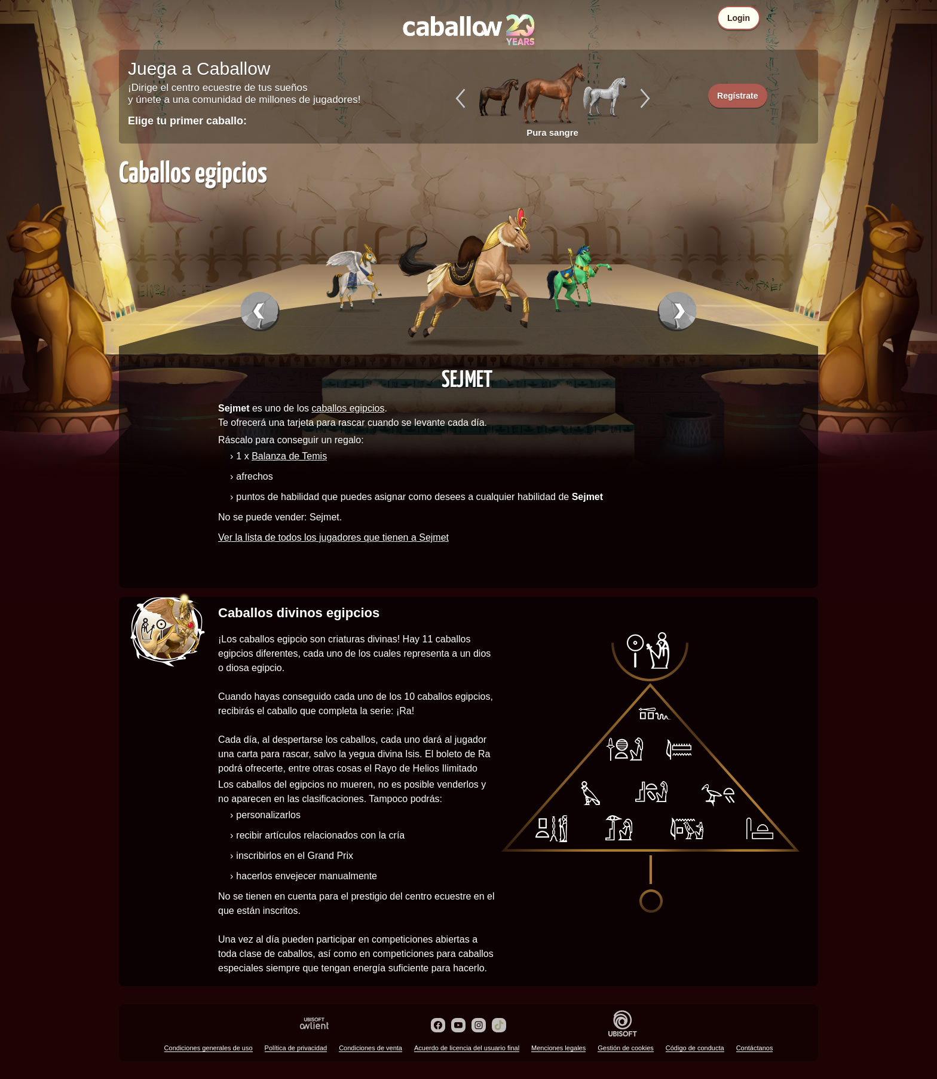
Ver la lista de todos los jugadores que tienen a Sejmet (333, 537)
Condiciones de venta (370, 1047)
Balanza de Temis (289, 456)
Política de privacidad (296, 1047)
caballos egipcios (348, 408)
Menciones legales (558, 1047)
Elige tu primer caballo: (187, 121)
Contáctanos (754, 1047)
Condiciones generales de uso (208, 1047)
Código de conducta (695, 1047)
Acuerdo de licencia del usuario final (466, 1047)
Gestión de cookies (626, 1047)
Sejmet (467, 378)
